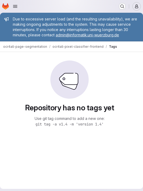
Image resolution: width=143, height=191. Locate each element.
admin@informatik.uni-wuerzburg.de (87, 35)
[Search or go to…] (122, 6)
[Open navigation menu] (15, 6)
